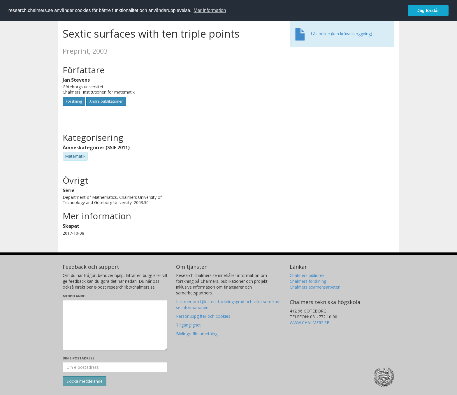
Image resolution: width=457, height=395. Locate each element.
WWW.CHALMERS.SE (309, 322)
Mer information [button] (210, 10)
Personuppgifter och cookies (203, 316)
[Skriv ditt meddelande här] (115, 325)
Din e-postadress (78, 358)
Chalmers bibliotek (307, 275)
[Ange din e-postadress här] (115, 367)
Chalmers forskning (308, 281)
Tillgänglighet (188, 325)
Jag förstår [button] (428, 10)
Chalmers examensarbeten (315, 287)
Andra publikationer (106, 101)
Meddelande (74, 296)
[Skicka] (84, 381)
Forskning (74, 101)
